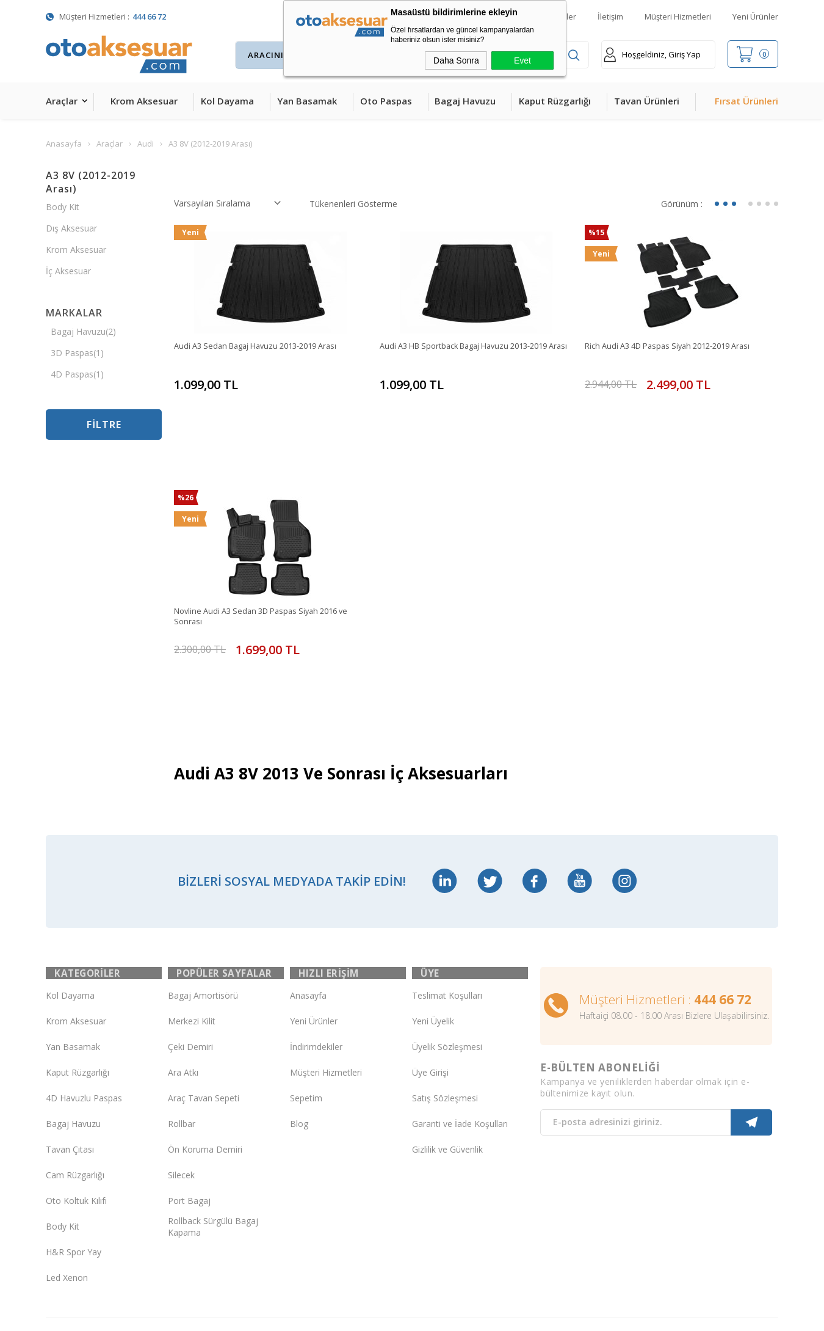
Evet (522, 60)
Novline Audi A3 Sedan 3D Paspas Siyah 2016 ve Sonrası (269, 564)
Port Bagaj (189, 1103)
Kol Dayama (227, 101)
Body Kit (62, 207)
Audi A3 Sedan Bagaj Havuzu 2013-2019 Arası (264, 346)
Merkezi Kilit (191, 923)
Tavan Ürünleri (646, 101)
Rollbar (181, 1026)
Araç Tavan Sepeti (203, 1000)
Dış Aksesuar (71, 228)
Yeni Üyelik (433, 923)
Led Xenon (67, 1180)
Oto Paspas (386, 101)
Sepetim (306, 1000)
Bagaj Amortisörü (203, 897)
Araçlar (62, 101)
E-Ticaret (377, 1315)
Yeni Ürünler (755, 16)
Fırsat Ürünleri (746, 101)
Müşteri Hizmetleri (678, 16)
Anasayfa (308, 897)
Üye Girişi (430, 974)
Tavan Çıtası (70, 1051)
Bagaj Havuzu (465, 101)
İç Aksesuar (68, 271)
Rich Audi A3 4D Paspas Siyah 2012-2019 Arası (676, 346)
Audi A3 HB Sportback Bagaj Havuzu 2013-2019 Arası (474, 352)
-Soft (349, 1315)
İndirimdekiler (316, 949)
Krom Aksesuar (144, 101)
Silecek (181, 1077)
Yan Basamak (307, 101)
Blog (299, 1026)
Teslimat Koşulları (447, 897)
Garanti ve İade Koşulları (460, 1026)
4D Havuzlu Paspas (84, 1000)
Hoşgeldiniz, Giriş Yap (652, 54)
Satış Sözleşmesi (445, 1000)
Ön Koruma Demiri (205, 1051)
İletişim (610, 16)
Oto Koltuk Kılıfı (76, 1103)
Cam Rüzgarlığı (75, 1077)
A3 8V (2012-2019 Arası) (91, 182)
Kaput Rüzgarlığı (555, 101)
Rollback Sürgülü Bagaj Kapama (213, 1128)
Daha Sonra (456, 60)
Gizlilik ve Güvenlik (447, 1051)
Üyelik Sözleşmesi (447, 949)
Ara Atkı (183, 974)
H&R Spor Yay (73, 1154)
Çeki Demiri (190, 949)
